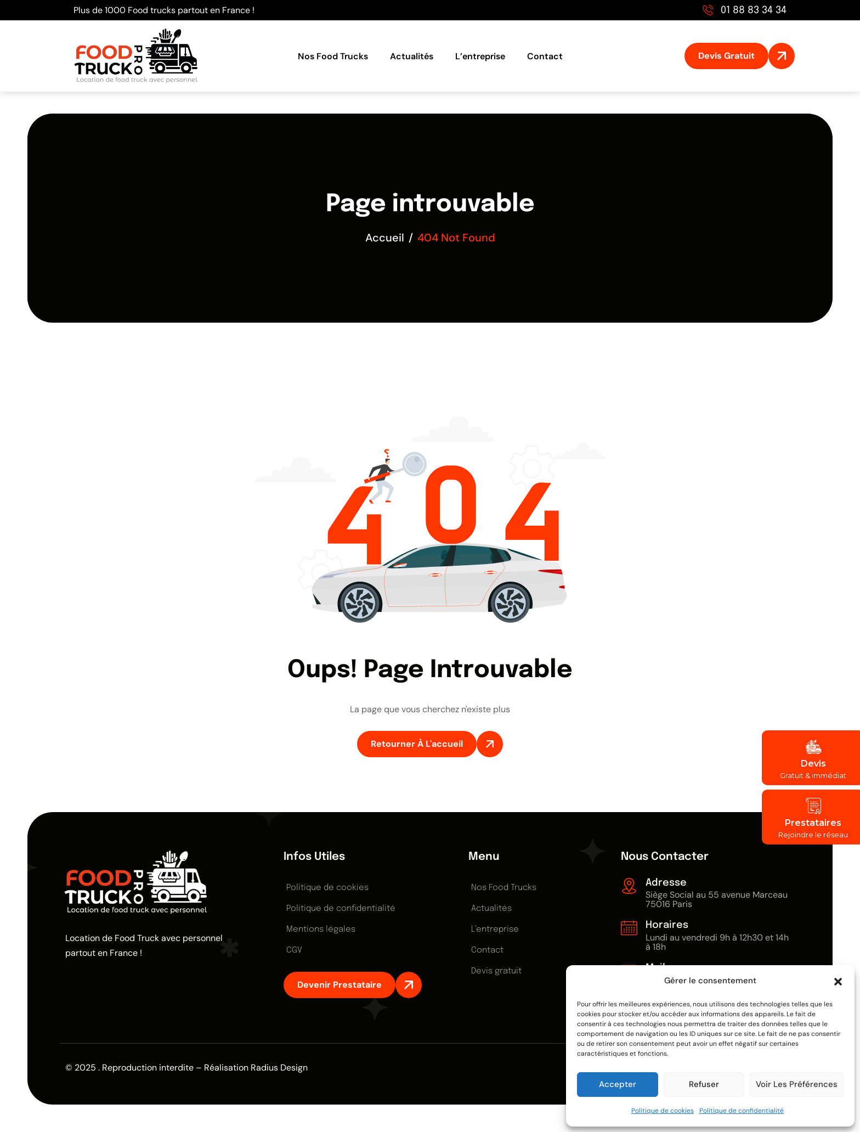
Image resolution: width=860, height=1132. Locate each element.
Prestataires (813, 823)
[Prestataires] (813, 806)
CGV (294, 950)
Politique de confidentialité (741, 1110)
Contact (545, 56)
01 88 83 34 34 (754, 10)
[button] (838, 980)
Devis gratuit (496, 971)
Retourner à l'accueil (417, 744)
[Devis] (813, 747)
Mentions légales (320, 929)
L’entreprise (480, 56)
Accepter (617, 1084)
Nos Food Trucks (333, 56)
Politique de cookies (662, 1110)
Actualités (411, 56)
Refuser (704, 1084)
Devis (812, 763)
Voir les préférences (797, 1084)
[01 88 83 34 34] (708, 9)
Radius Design (279, 1067)
